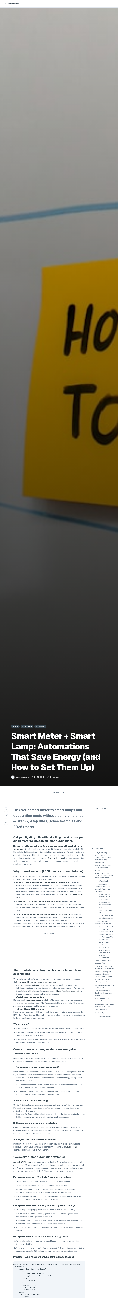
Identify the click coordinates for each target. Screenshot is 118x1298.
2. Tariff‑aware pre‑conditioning (105, 945)
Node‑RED (75, 995)
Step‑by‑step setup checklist (102, 1041)
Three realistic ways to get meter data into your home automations (104, 917)
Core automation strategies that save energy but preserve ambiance (102, 929)
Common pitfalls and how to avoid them (104, 1028)
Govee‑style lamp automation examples (103, 964)
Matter (58, 906)
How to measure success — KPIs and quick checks (104, 1009)
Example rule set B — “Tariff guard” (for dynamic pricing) (106, 978)
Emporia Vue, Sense (32, 1004)
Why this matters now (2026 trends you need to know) (103, 909)
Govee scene (71, 1151)
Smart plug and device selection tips (103, 1003)
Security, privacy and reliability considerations (104, 1022)
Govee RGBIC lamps (22, 1167)
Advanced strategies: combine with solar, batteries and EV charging (104, 1015)
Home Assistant (63, 995)
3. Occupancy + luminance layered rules (106, 951)
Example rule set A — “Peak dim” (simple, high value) (106, 970)
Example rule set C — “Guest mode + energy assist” (106, 986)
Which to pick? (104, 923)
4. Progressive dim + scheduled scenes (106, 958)
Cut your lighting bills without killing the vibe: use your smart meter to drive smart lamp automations (104, 899)
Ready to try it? (100, 1054)
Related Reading (105, 1058)
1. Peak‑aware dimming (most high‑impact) (104, 938)
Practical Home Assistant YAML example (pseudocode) (105, 995)
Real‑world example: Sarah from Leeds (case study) (104, 1034)
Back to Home (12, 4)
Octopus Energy (38, 989)
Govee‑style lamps (56, 863)
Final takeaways (101, 1051)
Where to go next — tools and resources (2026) (104, 1047)
